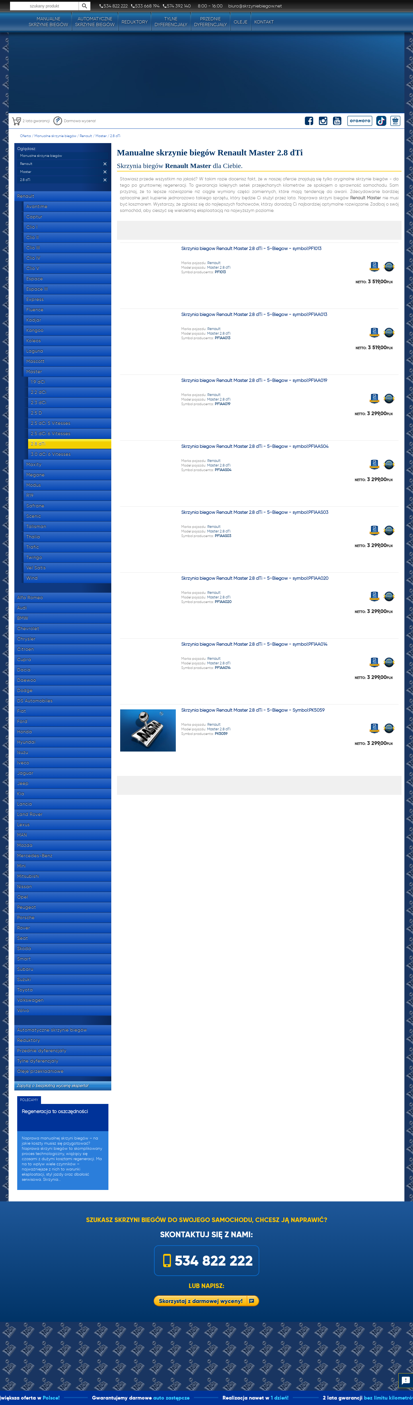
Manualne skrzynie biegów (55, 136)
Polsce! (72, 1397)
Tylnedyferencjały (171, 21)
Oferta (25, 136)
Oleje (241, 22)
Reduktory (135, 22)
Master (101, 136)
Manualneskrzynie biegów (48, 21)
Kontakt (264, 22)
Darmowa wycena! (74, 121)
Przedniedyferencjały (210, 21)
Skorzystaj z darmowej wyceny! (201, 1301)
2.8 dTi (115, 136)
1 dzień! (301, 1397)
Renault (86, 136)
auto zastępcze (193, 1397)
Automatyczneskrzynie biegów (95, 21)
